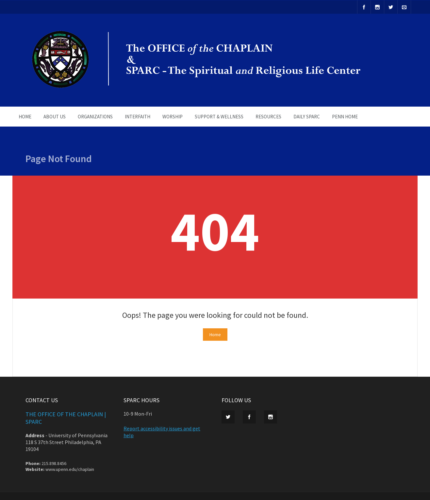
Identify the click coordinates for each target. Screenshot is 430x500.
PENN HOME (345, 116)
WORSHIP (172, 116)
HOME (25, 116)
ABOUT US (54, 116)
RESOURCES (268, 116)
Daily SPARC (306, 116)
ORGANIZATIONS (95, 116)
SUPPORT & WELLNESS (219, 116)
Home (215, 334)
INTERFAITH (137, 116)
